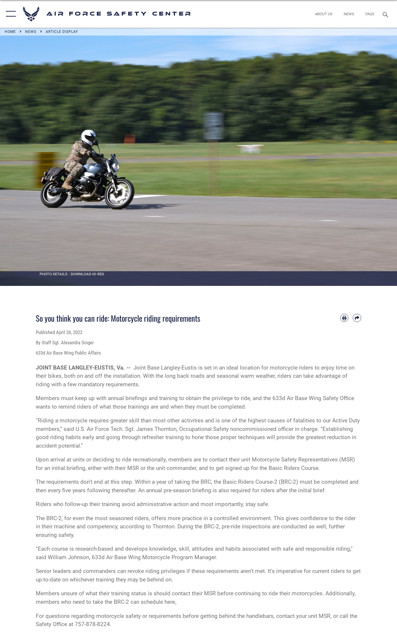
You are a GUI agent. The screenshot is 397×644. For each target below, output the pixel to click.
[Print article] (344, 318)
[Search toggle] (386, 14)
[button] (9, 14)
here (170, 602)
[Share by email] (357, 318)
